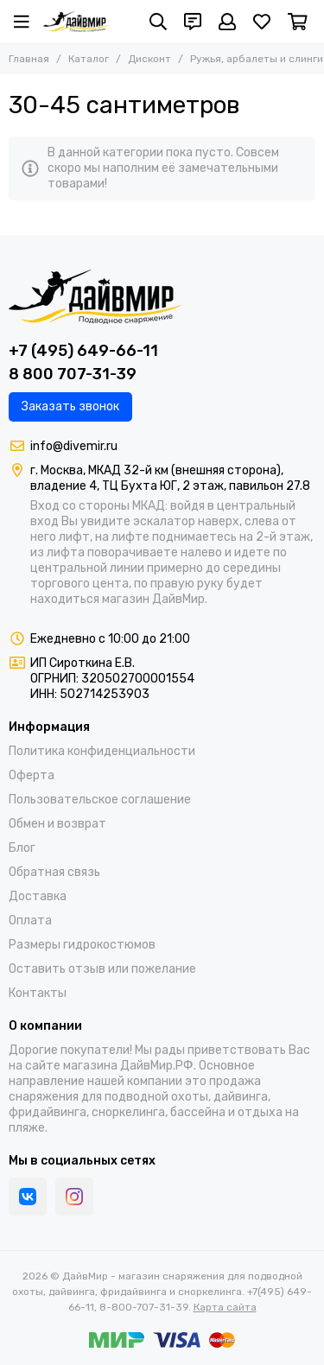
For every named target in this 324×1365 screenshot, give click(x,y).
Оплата (30, 920)
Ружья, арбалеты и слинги (256, 59)
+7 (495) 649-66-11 (83, 350)
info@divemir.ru (74, 446)
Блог (22, 848)
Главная (29, 59)
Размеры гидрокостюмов (82, 944)
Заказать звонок (70, 406)
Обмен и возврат (57, 823)
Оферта (31, 775)
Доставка (38, 896)
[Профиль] (227, 21)
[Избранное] (262, 21)
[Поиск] (158, 21)
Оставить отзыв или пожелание (102, 969)
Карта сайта (225, 1307)
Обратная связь (54, 872)
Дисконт (149, 59)
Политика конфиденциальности (102, 751)
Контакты (38, 993)
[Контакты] (192, 21)
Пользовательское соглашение (100, 799)
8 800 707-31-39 (73, 374)
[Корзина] (297, 21)
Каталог (88, 59)
